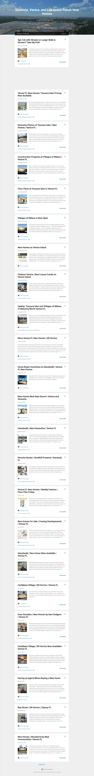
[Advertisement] (74, 53)
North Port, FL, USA (27, 638)
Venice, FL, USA (26, 64)
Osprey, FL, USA (26, 729)
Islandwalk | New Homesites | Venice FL (37, 428)
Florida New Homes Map (50, 28)
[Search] (78, 4)
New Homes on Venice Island (32, 247)
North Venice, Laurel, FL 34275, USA (30, 330)
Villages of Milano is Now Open (33, 218)
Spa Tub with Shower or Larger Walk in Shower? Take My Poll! (37, 41)
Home (38, 28)
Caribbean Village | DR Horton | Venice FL (38, 585)
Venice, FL (24, 699)
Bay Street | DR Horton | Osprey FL (34, 707)
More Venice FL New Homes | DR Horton (37, 338)
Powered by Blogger (47, 769)
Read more (63, 62)
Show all (64, 33)
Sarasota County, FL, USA (28, 117)
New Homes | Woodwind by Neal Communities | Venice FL (33, 738)
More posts (42, 764)
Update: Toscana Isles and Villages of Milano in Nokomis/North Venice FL (39, 307)
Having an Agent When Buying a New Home (39, 678)
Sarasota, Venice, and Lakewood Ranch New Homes (47, 12)
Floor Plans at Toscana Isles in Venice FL (37, 188)
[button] (65, 40)
